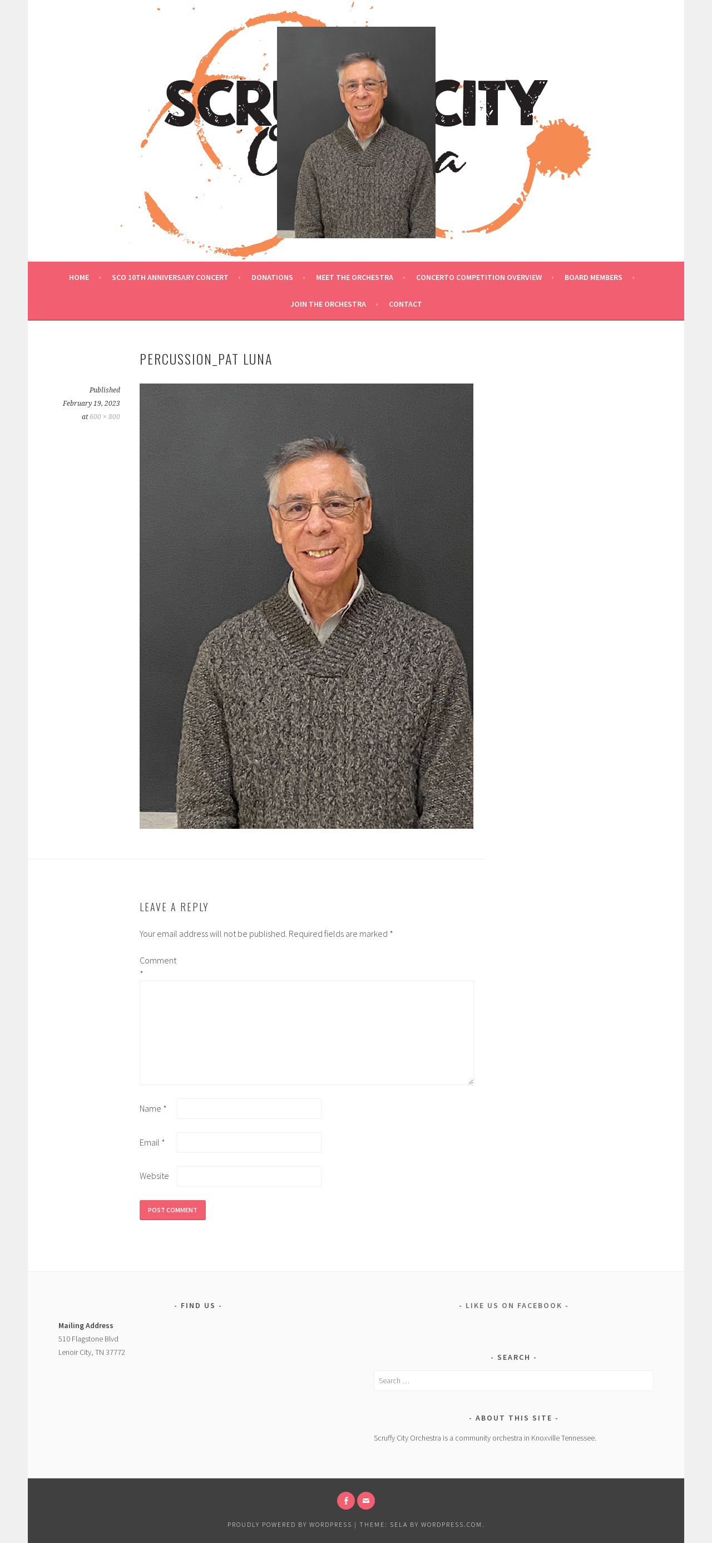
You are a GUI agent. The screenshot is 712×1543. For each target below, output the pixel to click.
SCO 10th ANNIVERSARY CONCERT (170, 277)
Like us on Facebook (514, 1305)
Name (153, 1108)
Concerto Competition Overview (479, 277)
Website (154, 1175)
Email (152, 1142)
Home (79, 277)
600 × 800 (105, 417)
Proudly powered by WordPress (290, 1524)
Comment (157, 967)
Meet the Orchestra (354, 277)
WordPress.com (451, 1524)
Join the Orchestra (328, 304)
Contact (405, 304)
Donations (272, 277)
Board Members (593, 277)
